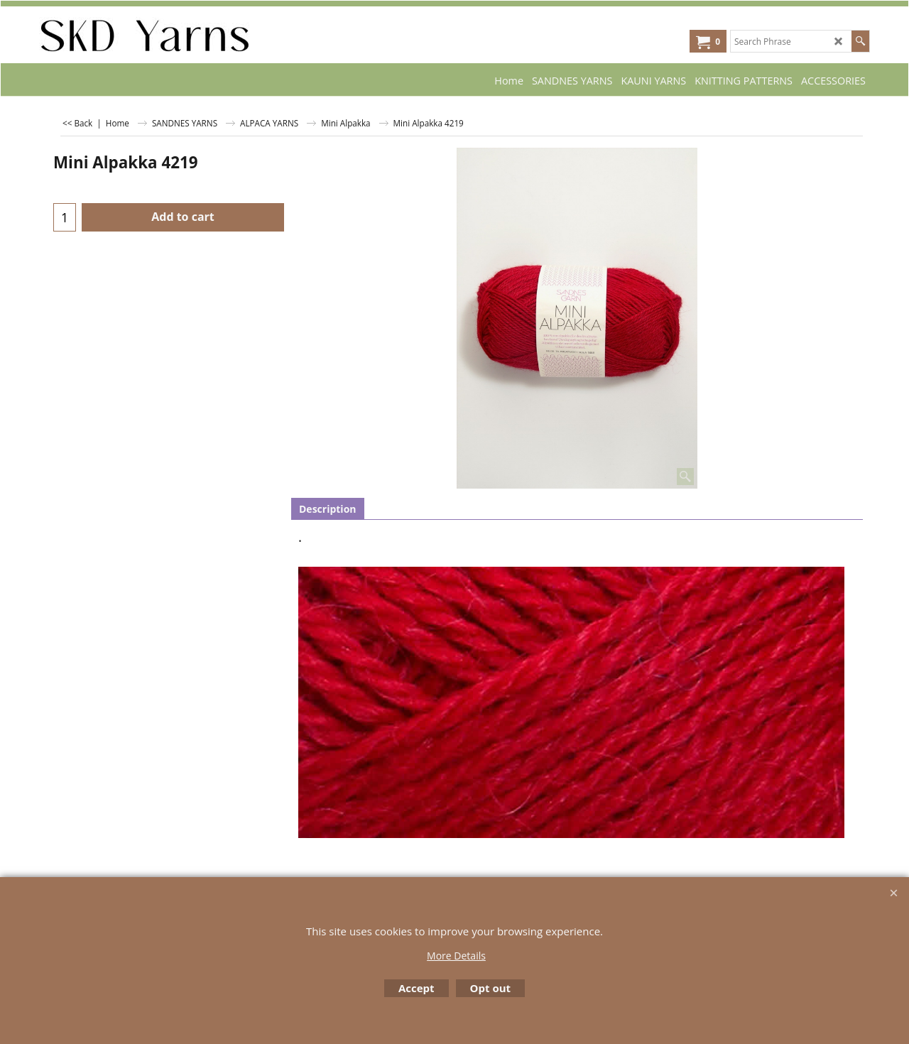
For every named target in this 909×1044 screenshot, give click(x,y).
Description (327, 509)
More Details (456, 955)
